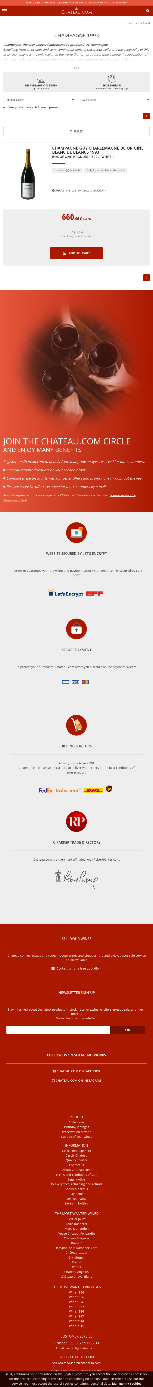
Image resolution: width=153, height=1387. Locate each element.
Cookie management (76, 1150)
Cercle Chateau (76, 1155)
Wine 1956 (76, 1292)
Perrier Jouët (76, 1219)
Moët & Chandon (77, 1228)
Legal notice (76, 1179)
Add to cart (76, 253)
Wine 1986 (76, 1311)
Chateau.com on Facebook (76, 1071)
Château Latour (77, 1252)
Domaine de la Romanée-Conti (76, 1247)
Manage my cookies (126, 1383)
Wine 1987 (76, 1316)
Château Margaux (76, 1238)
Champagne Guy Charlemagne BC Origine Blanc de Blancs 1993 (98, 152)
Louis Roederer (76, 1223)
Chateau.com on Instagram (76, 1080)
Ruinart (76, 1243)
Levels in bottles (76, 1203)
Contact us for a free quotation (76, 968)
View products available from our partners (31, 107)
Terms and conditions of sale (76, 1174)
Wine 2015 (76, 1326)
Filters (76, 131)
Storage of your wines (76, 1136)
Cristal (76, 1262)
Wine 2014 (76, 1321)
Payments (77, 1193)
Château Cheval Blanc (76, 1276)
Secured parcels (76, 1189)
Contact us (76, 1165)
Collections (76, 1122)
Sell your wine (76, 1198)
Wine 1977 (76, 1306)
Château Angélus (76, 1271)
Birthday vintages (76, 1127)
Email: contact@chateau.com (76, 1348)
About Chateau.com (76, 1169)
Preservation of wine (76, 1131)
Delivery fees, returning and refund (76, 1184)
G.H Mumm (76, 1257)
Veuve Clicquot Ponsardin (76, 1233)
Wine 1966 (76, 1297)
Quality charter (76, 1160)
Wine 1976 (76, 1302)
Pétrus (76, 1267)
